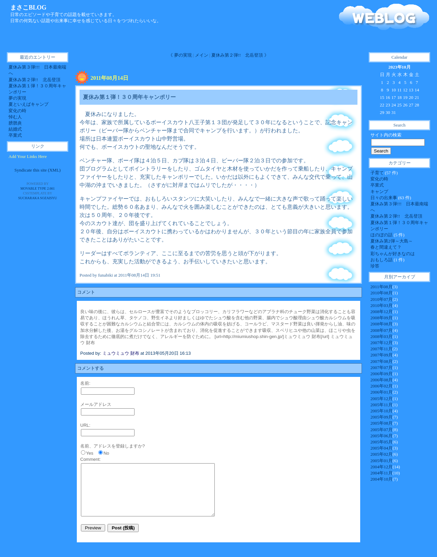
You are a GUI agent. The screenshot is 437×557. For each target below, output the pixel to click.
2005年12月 (381, 398)
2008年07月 (381, 330)
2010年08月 (381, 292)
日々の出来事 (384, 197)
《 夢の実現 (180, 55)
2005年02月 (381, 454)
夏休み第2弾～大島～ (391, 241)
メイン (201, 55)
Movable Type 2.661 (37, 188)
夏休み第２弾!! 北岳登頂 (396, 216)
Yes (89, 453)
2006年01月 (381, 392)
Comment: (90, 459)
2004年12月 (381, 466)
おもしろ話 (382, 259)
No (106, 453)
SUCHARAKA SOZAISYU (37, 198)
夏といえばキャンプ (28, 104)
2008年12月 (381, 311)
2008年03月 (381, 336)
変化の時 (379, 178)
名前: (85, 383)
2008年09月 (381, 317)
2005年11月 (381, 404)
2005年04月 (381, 448)
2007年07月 (381, 367)
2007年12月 (381, 342)
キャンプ (379, 191)
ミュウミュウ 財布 (120, 353)
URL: (85, 425)
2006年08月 (381, 379)
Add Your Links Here (28, 156)
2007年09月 (381, 354)
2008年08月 (381, 323)
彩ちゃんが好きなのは (392, 253)
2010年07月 (381, 299)
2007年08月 (381, 361)
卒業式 (377, 185)
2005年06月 (381, 435)
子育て (377, 172)
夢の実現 (17, 98)
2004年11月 (381, 472)
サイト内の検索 (385, 134)
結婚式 (15, 129)
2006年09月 (381, 373)
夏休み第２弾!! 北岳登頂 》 (240, 55)
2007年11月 (381, 348)
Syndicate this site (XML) (37, 170)
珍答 (374, 265)
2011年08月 (381, 286)
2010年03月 (381, 305)
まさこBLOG (28, 7)
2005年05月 (381, 441)
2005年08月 (381, 423)
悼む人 (15, 116)
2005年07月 (381, 429)
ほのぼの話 (382, 234)
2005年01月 (381, 460)
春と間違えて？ (385, 247)
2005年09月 (381, 417)
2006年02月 (381, 386)
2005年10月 (381, 410)
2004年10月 (381, 479)
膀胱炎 (15, 123)
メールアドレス (95, 404)
